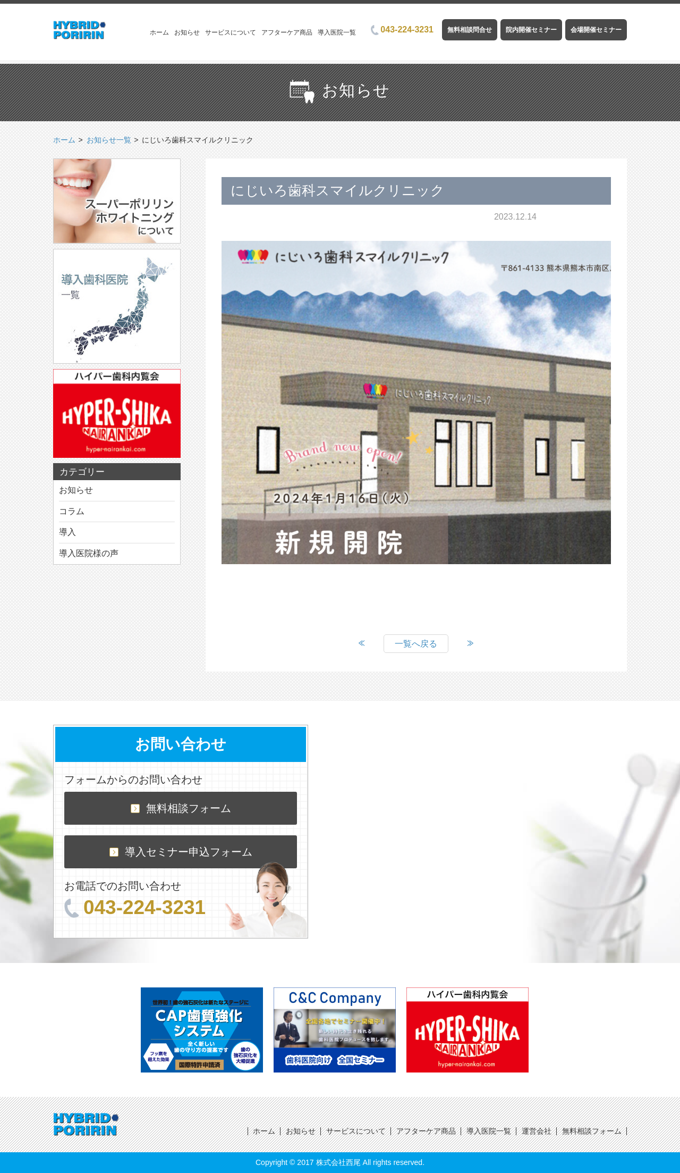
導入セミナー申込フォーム (180, 852)
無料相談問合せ (469, 29)
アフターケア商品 (286, 32)
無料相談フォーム (181, 808)
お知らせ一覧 (109, 140)
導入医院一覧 (337, 32)
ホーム (159, 32)
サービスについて (230, 32)
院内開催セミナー (531, 29)
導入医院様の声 (88, 553)
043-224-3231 (402, 29)
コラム (71, 511)
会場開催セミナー (596, 29)
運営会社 (536, 1131)
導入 (67, 532)
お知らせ (187, 32)
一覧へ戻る (416, 643)
